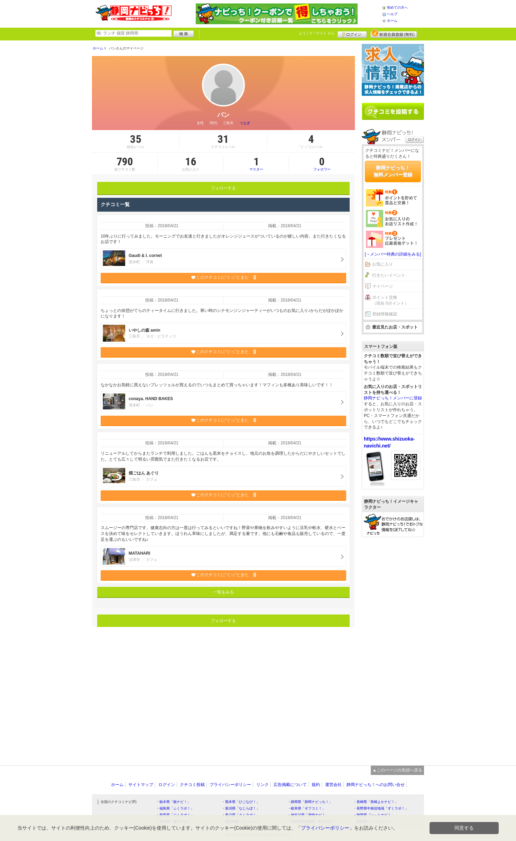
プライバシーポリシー (230, 784)
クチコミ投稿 (192, 784)
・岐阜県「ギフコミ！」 (306, 808)
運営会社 (333, 784)
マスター (256, 163)
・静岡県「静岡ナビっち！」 (309, 802)
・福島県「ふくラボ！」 (175, 808)
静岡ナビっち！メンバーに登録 (393, 398)
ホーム (392, 20)
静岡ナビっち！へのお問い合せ (376, 784)
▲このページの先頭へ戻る (397, 770)
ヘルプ (392, 14)
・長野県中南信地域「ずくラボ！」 (380, 808)
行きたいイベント (388, 275)
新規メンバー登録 (393, 33)
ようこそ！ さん (316, 33)
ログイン (352, 33)
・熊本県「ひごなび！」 (241, 802)
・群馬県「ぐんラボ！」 (175, 815)
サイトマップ (140, 784)
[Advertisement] (393, 647)
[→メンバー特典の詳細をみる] (393, 254)
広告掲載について (290, 784)
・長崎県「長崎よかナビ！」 (375, 802)
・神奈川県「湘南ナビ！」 (308, 815)
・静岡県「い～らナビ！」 (374, 815)
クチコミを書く (393, 111)
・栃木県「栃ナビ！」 (173, 802)
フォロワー (322, 163)
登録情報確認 (384, 314)
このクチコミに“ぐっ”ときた (223, 277)
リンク (262, 784)
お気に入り (382, 264)
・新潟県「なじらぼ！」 (241, 808)
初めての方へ (397, 7)
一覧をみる (223, 592)
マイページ (382, 286)
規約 (316, 784)
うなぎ (245, 123)
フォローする (223, 188)
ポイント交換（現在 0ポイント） (390, 300)
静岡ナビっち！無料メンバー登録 (393, 171)
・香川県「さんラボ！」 (241, 815)
